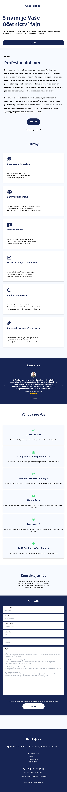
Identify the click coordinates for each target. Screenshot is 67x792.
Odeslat (33, 706)
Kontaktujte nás (33, 130)
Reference (33, 365)
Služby (33, 122)
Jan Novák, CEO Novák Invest (33, 391)
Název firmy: (9, 632)
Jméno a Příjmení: (10, 608)
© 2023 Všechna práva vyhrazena (33, 783)
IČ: (5, 640)
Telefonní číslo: (9, 624)
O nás (33, 43)
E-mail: (7, 616)
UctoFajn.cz (32, 5)
